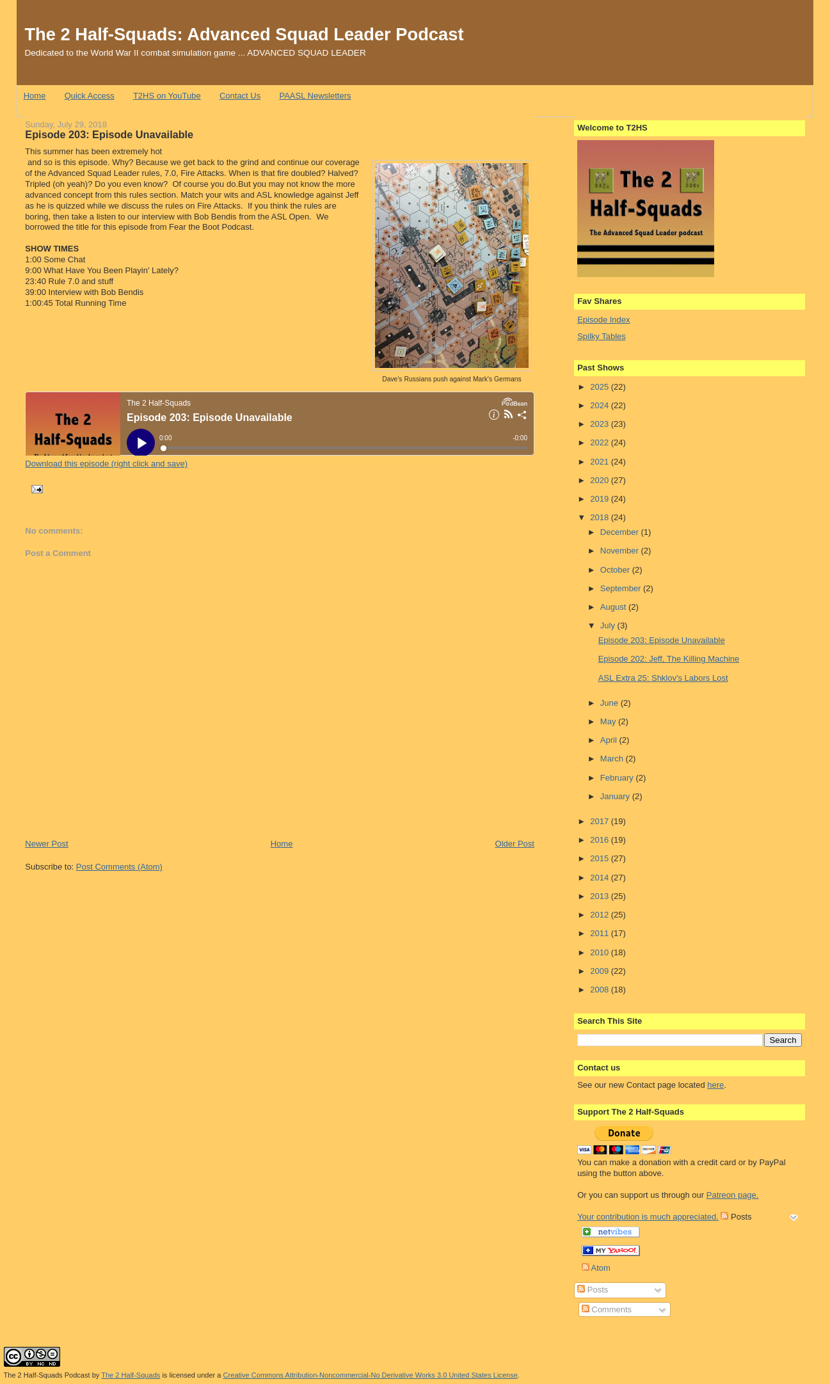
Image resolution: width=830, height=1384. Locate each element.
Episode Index (603, 319)
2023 (600, 424)
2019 (600, 499)
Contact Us (239, 95)
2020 (600, 480)
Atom (596, 1268)
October (616, 570)
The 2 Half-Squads (130, 1375)
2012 (600, 914)
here (715, 1085)
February (618, 778)
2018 (600, 517)
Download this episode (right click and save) (106, 463)
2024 (600, 405)
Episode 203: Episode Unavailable (109, 134)
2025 (600, 387)
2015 (600, 858)
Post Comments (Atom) (119, 866)
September (621, 588)
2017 (600, 821)
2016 (600, 840)
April (609, 740)
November (620, 550)
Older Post (514, 843)
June (610, 703)
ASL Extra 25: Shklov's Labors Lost (663, 678)
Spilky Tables (601, 336)
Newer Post (46, 843)
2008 (600, 989)
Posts (592, 1289)
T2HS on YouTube (167, 95)
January (616, 796)
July (609, 625)
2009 (600, 971)
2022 (600, 442)
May (609, 721)
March (613, 758)
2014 (600, 877)
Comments (607, 1309)
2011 (600, 933)
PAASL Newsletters (315, 95)
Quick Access (90, 95)
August (614, 607)
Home (35, 95)
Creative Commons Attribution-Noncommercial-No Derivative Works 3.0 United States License (370, 1375)
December (620, 532)
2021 (600, 461)
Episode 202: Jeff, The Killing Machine (669, 659)
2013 (600, 896)
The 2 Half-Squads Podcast (47, 1375)
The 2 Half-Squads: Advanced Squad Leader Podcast (243, 34)
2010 (600, 952)
